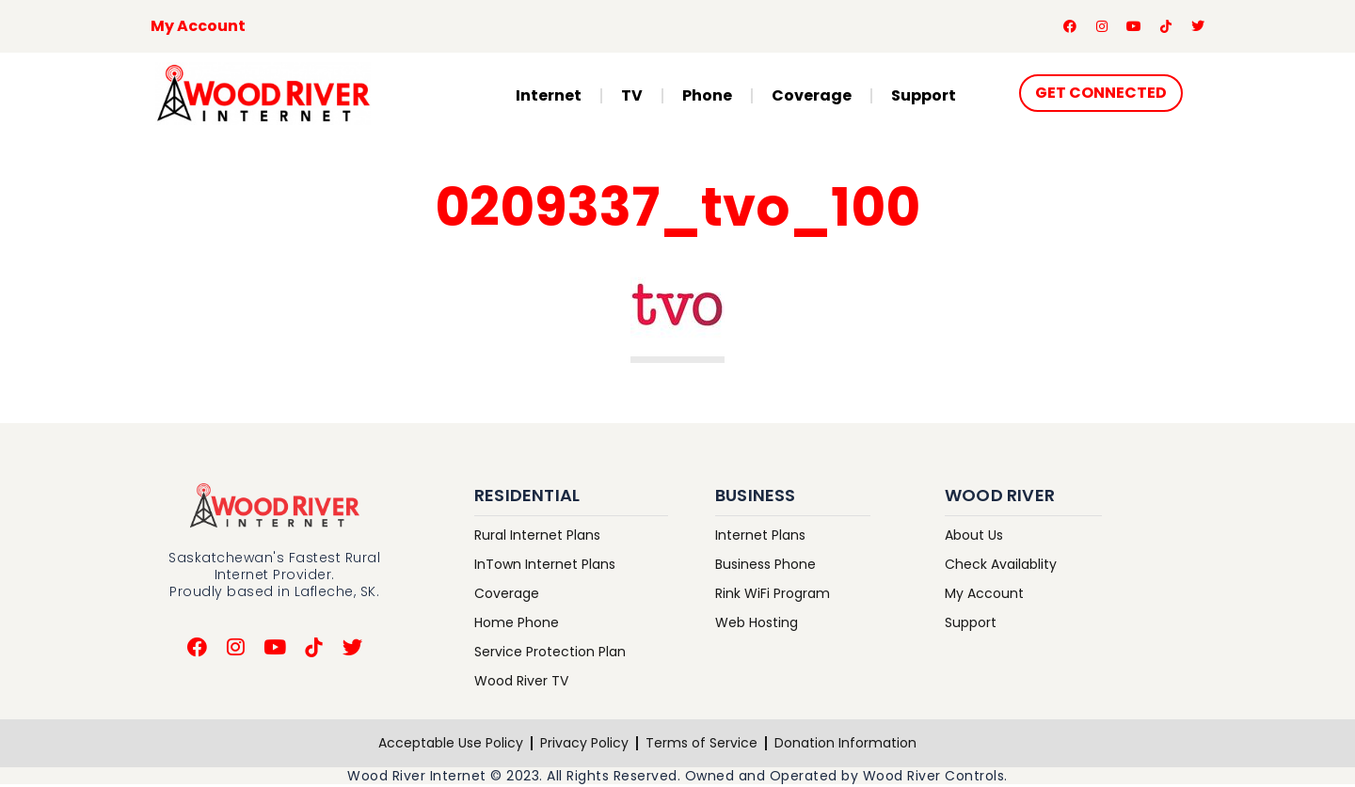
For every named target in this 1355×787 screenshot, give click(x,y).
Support (923, 97)
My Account (198, 27)
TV (632, 97)
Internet (549, 97)
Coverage (812, 97)
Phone (707, 97)
